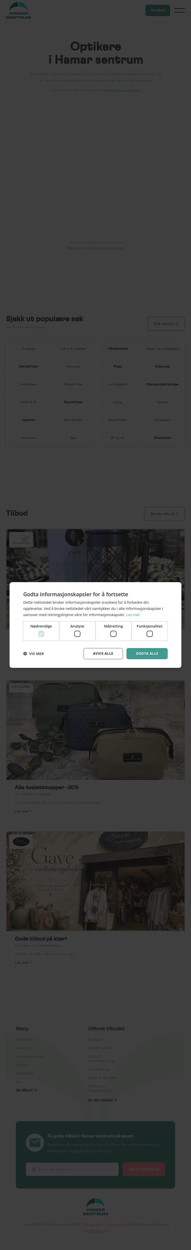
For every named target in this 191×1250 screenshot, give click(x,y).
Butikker (95, 1040)
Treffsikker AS (95, 1231)
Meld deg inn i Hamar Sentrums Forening (95, 247)
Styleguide (93, 1224)
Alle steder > (166, 324)
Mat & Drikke (99, 1048)
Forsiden (24, 1040)
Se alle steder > (103, 1100)
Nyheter (23, 1048)
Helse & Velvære (102, 1078)
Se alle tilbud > (164, 514)
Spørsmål (24, 1073)
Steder (22, 1065)
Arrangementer (30, 1057)
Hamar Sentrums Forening (122, 90)
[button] (179, 10)
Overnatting (99, 1069)
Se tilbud (158, 10)
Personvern (116, 1224)
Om (19, 1082)
